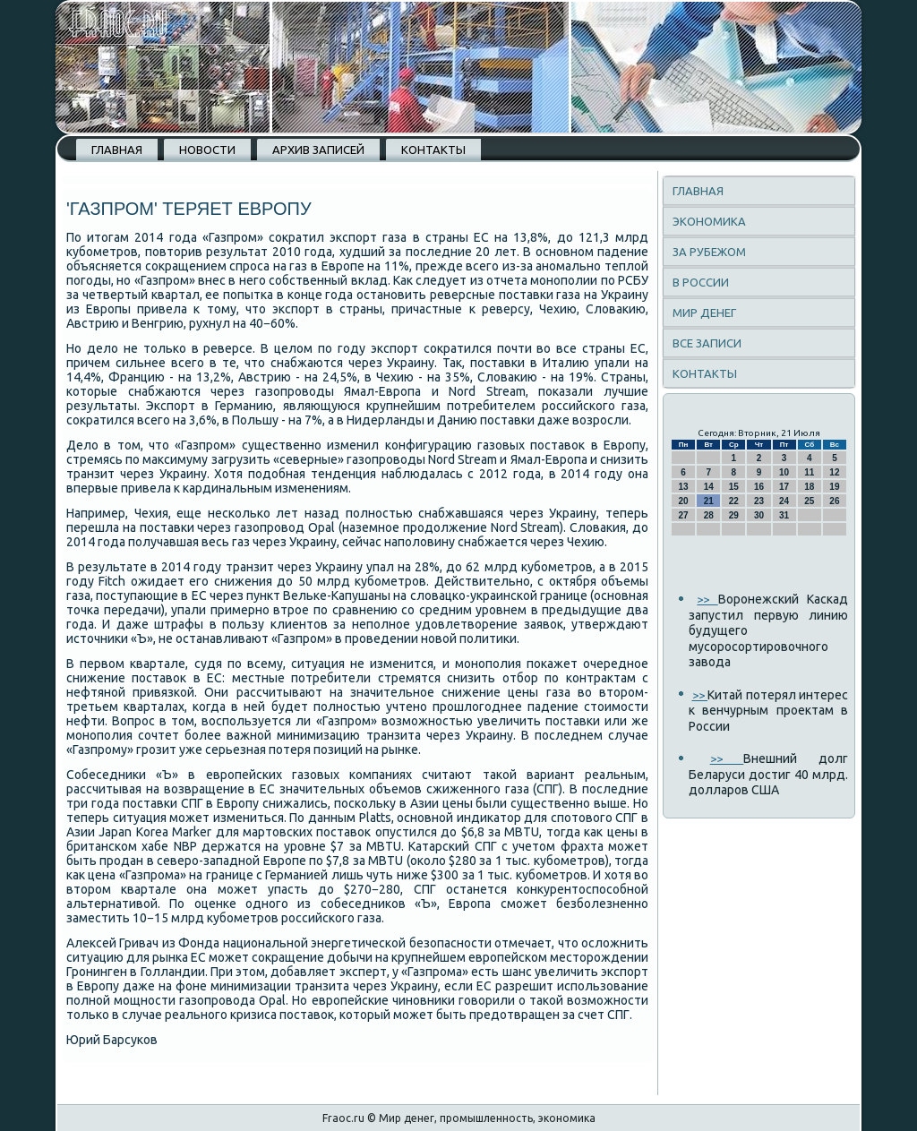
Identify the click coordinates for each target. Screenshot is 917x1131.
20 (684, 501)
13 (684, 487)
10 (784, 472)
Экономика (709, 221)
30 (759, 515)
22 (734, 501)
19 (834, 487)
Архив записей (318, 149)
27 (684, 515)
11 (809, 472)
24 (784, 501)
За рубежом (709, 251)
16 (759, 487)
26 (834, 501)
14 (709, 487)
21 (709, 501)
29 (734, 515)
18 (809, 487)
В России (701, 282)
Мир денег (704, 312)
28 (709, 515)
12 (834, 472)
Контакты (433, 149)
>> (707, 599)
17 (784, 487)
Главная (116, 149)
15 (734, 487)
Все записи (707, 343)
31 (784, 515)
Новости (207, 149)
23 (759, 501)
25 (809, 501)
